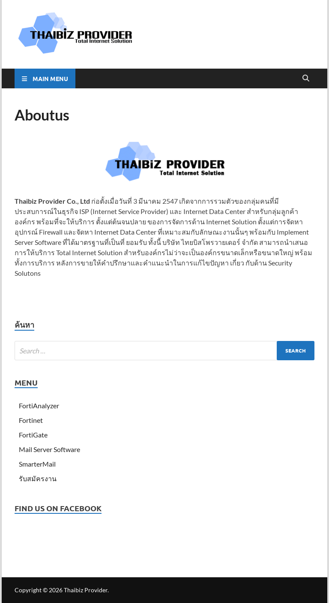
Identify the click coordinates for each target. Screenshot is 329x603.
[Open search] (305, 78)
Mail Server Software (49, 449)
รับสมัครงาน (38, 478)
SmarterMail (37, 464)
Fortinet (31, 420)
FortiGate (33, 435)
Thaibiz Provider (86, 590)
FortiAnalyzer (39, 405)
